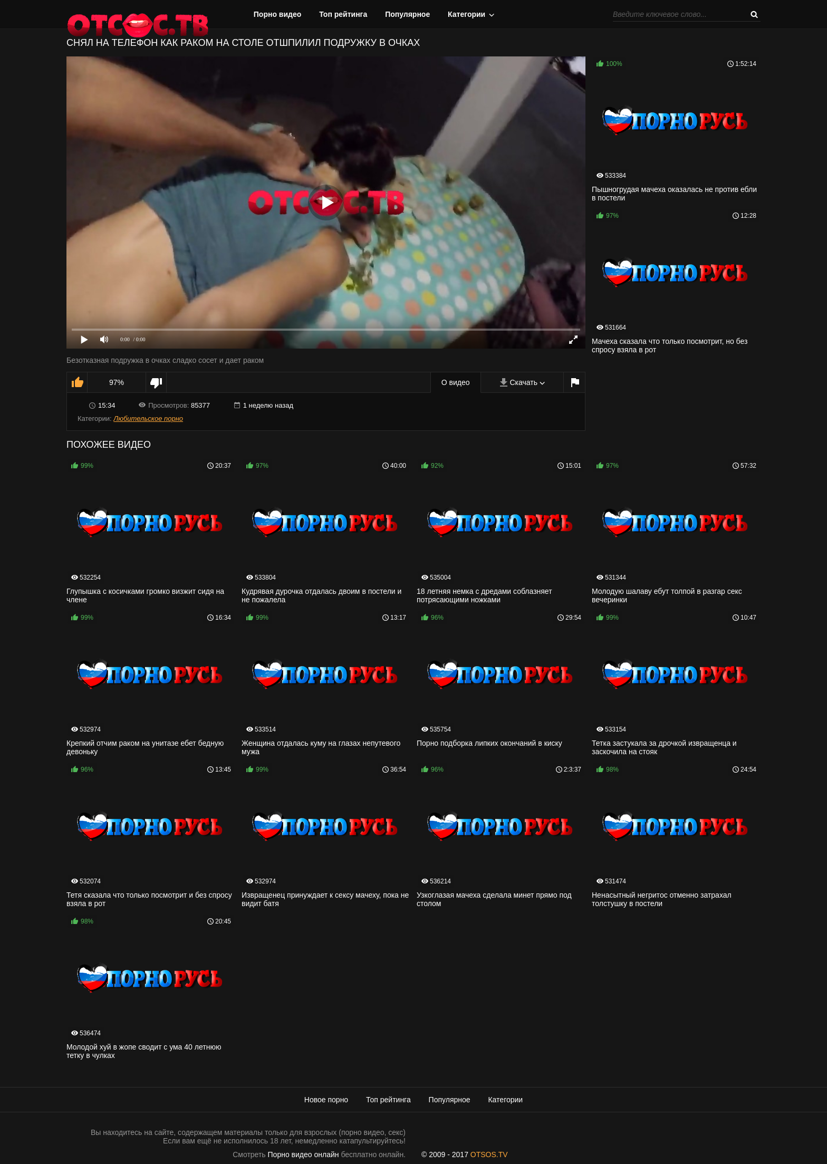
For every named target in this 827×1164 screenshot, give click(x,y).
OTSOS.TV (489, 1154)
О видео (455, 382)
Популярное (407, 14)
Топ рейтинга (343, 14)
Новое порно (326, 1099)
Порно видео (278, 14)
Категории (466, 14)
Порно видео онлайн (303, 1154)
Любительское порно (148, 418)
